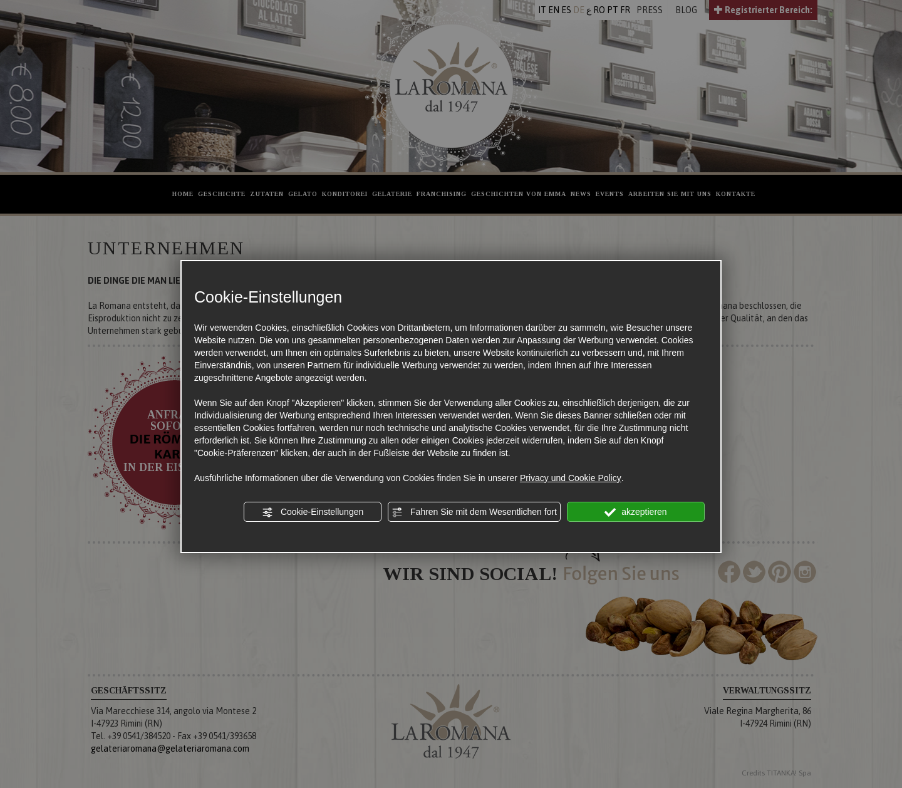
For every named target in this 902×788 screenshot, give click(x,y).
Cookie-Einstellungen (312, 512)
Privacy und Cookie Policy (570, 478)
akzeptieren (635, 512)
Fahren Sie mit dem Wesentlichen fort (474, 512)
